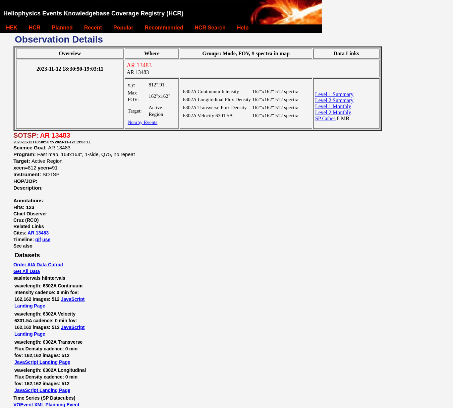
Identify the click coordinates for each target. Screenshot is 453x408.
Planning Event (62, 404)
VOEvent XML (28, 404)
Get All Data (26, 271)
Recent (93, 27)
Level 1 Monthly (333, 106)
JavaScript (73, 299)
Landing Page (29, 306)
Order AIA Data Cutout (38, 264)
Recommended (164, 27)
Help (243, 27)
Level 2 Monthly (333, 112)
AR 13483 (38, 232)
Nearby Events (143, 122)
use (46, 239)
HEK (11, 27)
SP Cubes (325, 118)
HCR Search (209, 27)
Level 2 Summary (334, 100)
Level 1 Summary (334, 94)
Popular (123, 27)
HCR (35, 27)
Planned (62, 27)
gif (38, 239)
